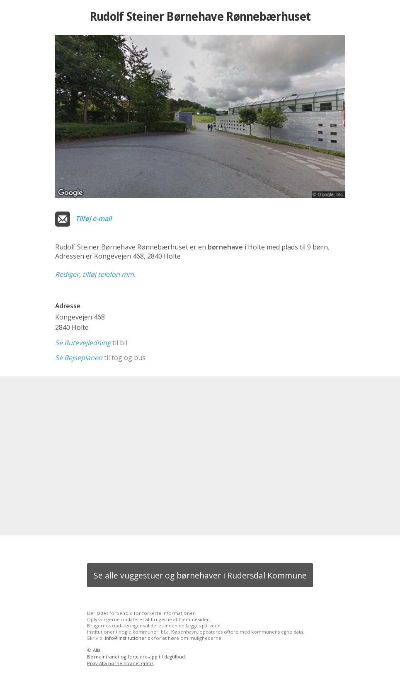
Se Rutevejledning (83, 342)
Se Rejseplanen (78, 357)
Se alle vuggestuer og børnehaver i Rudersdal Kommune (200, 575)
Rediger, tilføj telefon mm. (95, 274)
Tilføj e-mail (93, 218)
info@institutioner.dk (129, 638)
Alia (97, 650)
